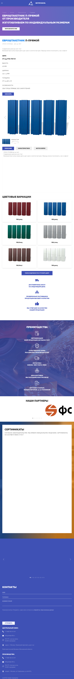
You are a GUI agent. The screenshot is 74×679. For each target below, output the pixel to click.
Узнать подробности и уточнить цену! (37, 273)
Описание (8, 148)
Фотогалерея (40, 148)
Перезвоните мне (11, 29)
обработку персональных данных (44, 610)
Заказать (8, 94)
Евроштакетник (22, 12)
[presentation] (14, 617)
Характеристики (24, 148)
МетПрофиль (40, 3)
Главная (4, 12)
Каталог (12, 12)
